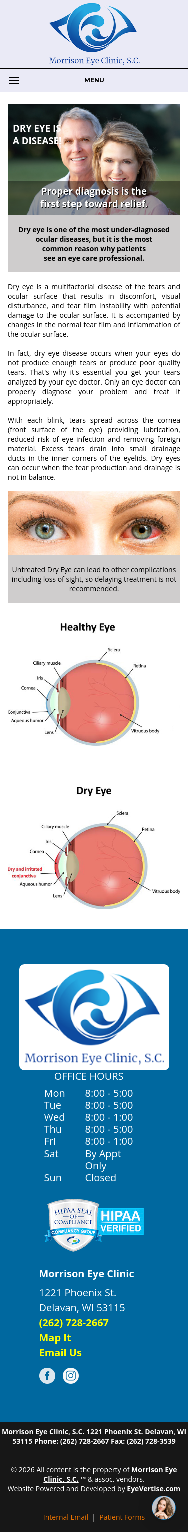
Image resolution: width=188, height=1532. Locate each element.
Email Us (60, 1352)
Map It (55, 1337)
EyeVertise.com (153, 1488)
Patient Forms (122, 1517)
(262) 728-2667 (74, 1322)
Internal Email (65, 1517)
